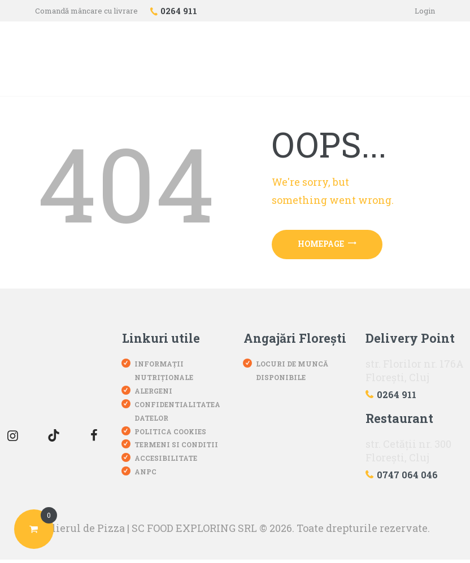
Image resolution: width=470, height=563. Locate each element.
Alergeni (153, 393)
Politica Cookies (170, 434)
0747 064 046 (407, 477)
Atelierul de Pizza (80, 531)
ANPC (145, 474)
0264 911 (396, 397)
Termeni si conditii (176, 447)
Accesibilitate (165, 460)
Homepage (329, 245)
